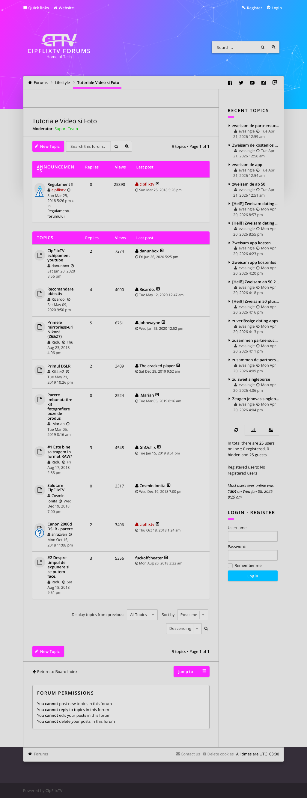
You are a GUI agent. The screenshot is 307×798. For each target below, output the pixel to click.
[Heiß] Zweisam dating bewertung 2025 (255, 223)
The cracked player (157, 365)
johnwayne (149, 322)
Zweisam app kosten (251, 243)
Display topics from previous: (115, 614)
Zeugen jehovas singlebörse (255, 398)
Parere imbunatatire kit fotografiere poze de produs (59, 407)
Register (262, 513)
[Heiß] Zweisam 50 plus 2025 (255, 301)
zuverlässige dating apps (255, 320)
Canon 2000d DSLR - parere (60, 526)
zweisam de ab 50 (248, 184)
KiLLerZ (58, 371)
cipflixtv (59, 189)
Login (236, 513)
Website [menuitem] (63, 7)
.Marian (58, 423)
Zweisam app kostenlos (254, 262)
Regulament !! (60, 184)
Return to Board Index (57, 671)
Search (262, 47)
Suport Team (66, 128)
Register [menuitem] (254, 7)
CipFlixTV (54, 790)
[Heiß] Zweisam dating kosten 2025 (255, 203)
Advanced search (273, 47)
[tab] (236, 430)
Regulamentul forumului (59, 213)
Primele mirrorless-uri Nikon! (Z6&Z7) (60, 329)
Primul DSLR (58, 366)
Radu (56, 342)
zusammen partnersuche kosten (255, 340)
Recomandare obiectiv (60, 291)
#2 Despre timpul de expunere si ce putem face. (58, 567)
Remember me (245, 566)
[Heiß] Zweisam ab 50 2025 (255, 281)
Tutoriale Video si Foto (64, 121)
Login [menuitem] (277, 7)
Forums (41, 754)
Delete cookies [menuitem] (220, 754)
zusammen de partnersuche (255, 359)
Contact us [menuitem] (190, 754)
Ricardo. (59, 299)
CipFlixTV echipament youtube (58, 256)
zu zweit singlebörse (251, 379)
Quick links (38, 7)
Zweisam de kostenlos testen (255, 145)
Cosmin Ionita (55, 498)
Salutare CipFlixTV (55, 488)
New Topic (50, 146)
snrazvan (59, 534)
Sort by (185, 614)
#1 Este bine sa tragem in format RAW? (59, 452)
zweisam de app (247, 164)
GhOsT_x (147, 447)
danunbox (60, 265)
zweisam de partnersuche (255, 125)
